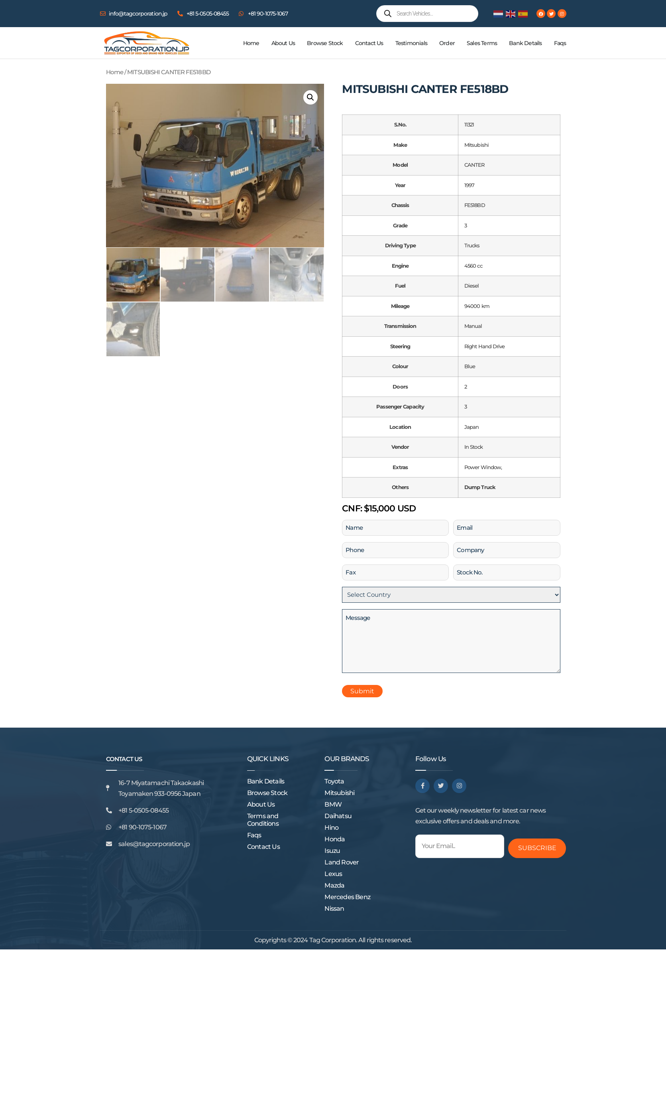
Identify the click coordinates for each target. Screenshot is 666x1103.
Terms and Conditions (263, 819)
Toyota (334, 781)
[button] (310, 97)
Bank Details (525, 43)
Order (447, 43)
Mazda (334, 885)
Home (251, 43)
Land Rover (341, 862)
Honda (334, 839)
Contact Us (369, 43)
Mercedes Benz (347, 897)
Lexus (333, 874)
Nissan (334, 908)
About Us (283, 43)
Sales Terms (482, 43)
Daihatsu (338, 816)
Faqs (560, 43)
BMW (333, 804)
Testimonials (411, 43)
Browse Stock (325, 43)
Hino (331, 827)
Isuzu (332, 850)
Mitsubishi (339, 793)
